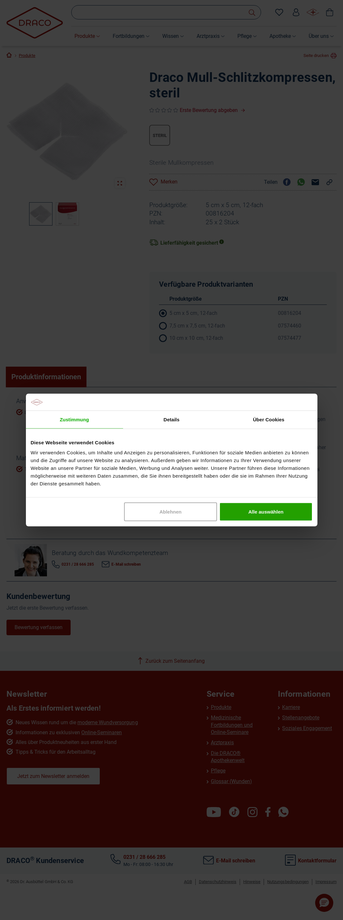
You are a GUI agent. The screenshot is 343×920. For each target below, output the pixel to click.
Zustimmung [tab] (74, 419)
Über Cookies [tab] (268, 419)
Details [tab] (171, 419)
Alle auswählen (265, 512)
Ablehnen (170, 512)
